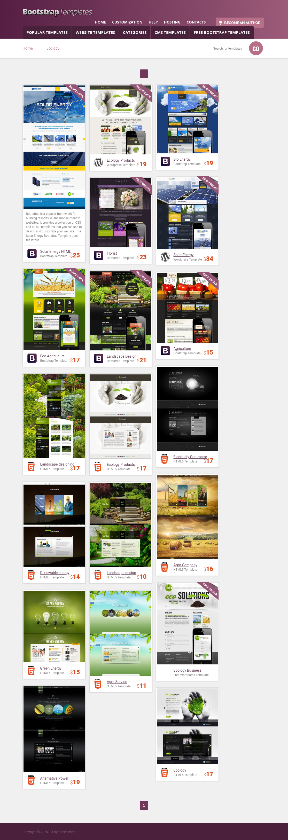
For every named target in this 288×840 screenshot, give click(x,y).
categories (134, 32)
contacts (196, 22)
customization (127, 22)
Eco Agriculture (52, 356)
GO (256, 48)
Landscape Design (122, 356)
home (100, 22)
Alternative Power (54, 778)
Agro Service (117, 682)
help (153, 22)
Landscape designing (57, 464)
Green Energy (50, 668)
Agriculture (182, 349)
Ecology (180, 770)
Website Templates (95, 32)
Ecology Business (188, 670)
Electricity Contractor (190, 457)
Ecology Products (121, 160)
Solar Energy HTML (55, 251)
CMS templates (170, 32)
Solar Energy (184, 255)
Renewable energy (54, 573)
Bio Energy (182, 159)
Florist (112, 253)
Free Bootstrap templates (222, 32)
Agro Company (185, 565)
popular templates (47, 32)
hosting (172, 22)
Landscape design (121, 573)
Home (28, 48)
